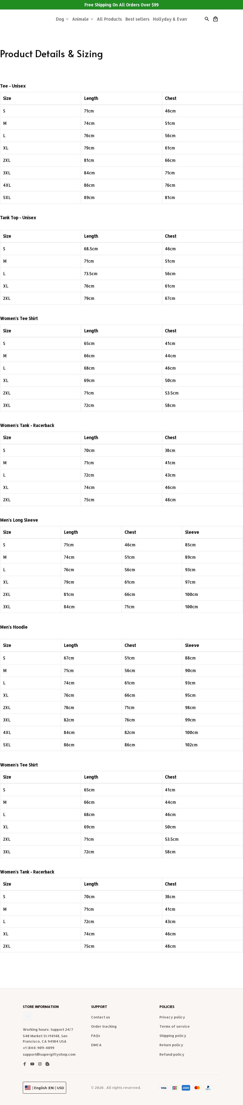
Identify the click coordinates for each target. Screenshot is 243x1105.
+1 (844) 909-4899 (38, 1049)
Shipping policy (172, 1037)
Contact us (100, 1018)
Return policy (171, 1046)
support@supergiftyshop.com (49, 1056)
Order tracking (104, 1028)
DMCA (96, 1046)
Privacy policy (172, 1018)
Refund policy (171, 1056)
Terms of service (174, 1028)
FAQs (95, 1037)
